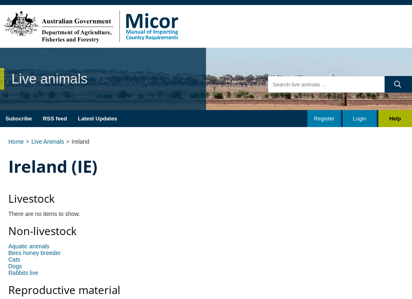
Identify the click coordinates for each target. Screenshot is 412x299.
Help (395, 118)
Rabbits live (23, 273)
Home (16, 141)
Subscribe (18, 118)
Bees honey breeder (34, 253)
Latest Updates (98, 118)
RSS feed (55, 118)
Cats (14, 259)
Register (324, 118)
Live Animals (48, 141)
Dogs (15, 266)
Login (359, 118)
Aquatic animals (28, 246)
